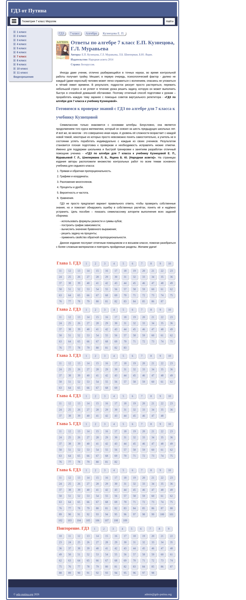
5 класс (21, 48)
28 (97, 276)
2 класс (21, 35)
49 (171, 283)
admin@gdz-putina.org (158, 594)
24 (60, 276)
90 (69, 514)
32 (134, 276)
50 (60, 289)
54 (97, 289)
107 (107, 520)
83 (125, 301)
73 (153, 295)
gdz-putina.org (24, 594)
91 (79, 514)
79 (88, 301)
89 (60, 514)
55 (106, 289)
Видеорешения (23, 76)
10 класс (22, 68)
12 (69, 270)
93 (97, 514)
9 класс (21, 64)
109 (125, 520)
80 (97, 301)
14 (88, 270)
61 (162, 289)
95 (115, 514)
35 (162, 276)
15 (97, 270)
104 (79, 520)
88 (171, 508)
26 (79, 276)
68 (106, 295)
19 (134, 270)
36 (171, 276)
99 (153, 514)
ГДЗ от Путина (28, 10)
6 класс (21, 52)
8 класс (21, 60)
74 (162, 295)
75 (171, 295)
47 (153, 283)
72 (143, 295)
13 (79, 270)
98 (143, 514)
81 (106, 301)
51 (69, 289)
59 (143, 289)
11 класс (22, 72)
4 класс (21, 44)
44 (125, 283)
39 (79, 283)
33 (143, 276)
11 (60, 270)
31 (125, 276)
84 (134, 301)
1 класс (21, 31)
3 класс (21, 40)
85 (143, 301)
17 (115, 270)
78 (79, 301)
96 (125, 514)
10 (169, 263)
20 (143, 270)
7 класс (21, 56)
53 (88, 289)
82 (115, 301)
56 (115, 289)
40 (88, 283)
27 (88, 276)
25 (69, 276)
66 (88, 295)
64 (69, 295)
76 (60, 301)
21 (153, 270)
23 (171, 270)
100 (162, 514)
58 (134, 289)
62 (171, 289)
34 (153, 276)
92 (88, 514)
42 (106, 283)
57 (125, 289)
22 (162, 270)
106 (97, 520)
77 (69, 301)
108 (116, 520)
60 (153, 289)
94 (106, 514)
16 (106, 270)
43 (115, 283)
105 (88, 520)
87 (162, 301)
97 (134, 514)
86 (153, 301)
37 (60, 283)
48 (162, 283)
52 (79, 289)
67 (97, 295)
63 (60, 295)
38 (69, 283)
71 (134, 295)
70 (125, 295)
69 (115, 295)
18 (125, 270)
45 (134, 283)
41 (97, 283)
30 (115, 276)
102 (60, 520)
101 (171, 514)
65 (79, 295)
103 (70, 520)
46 (143, 283)
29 (106, 276)
